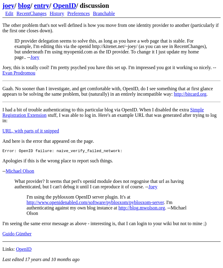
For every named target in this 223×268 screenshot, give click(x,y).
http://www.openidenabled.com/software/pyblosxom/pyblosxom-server (95, 203)
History (57, 13)
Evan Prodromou (18, 72)
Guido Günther (16, 234)
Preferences (78, 13)
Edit (9, 13)
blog (24, 5)
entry (41, 5)
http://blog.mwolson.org (141, 208)
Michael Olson (20, 171)
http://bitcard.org (190, 94)
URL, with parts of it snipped (30, 130)
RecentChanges (32, 13)
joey (8, 5)
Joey (34, 57)
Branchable (104, 13)
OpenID (64, 5)
